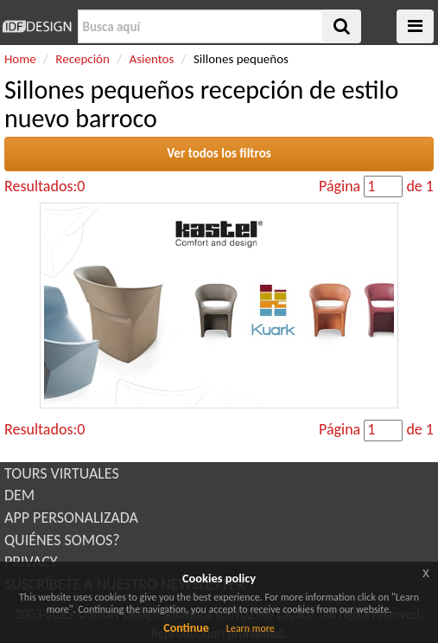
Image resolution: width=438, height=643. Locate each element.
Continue (186, 627)
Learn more (250, 628)
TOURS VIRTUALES (61, 473)
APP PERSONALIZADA (71, 517)
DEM (19, 495)
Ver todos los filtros (219, 153)
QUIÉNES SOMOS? (62, 540)
